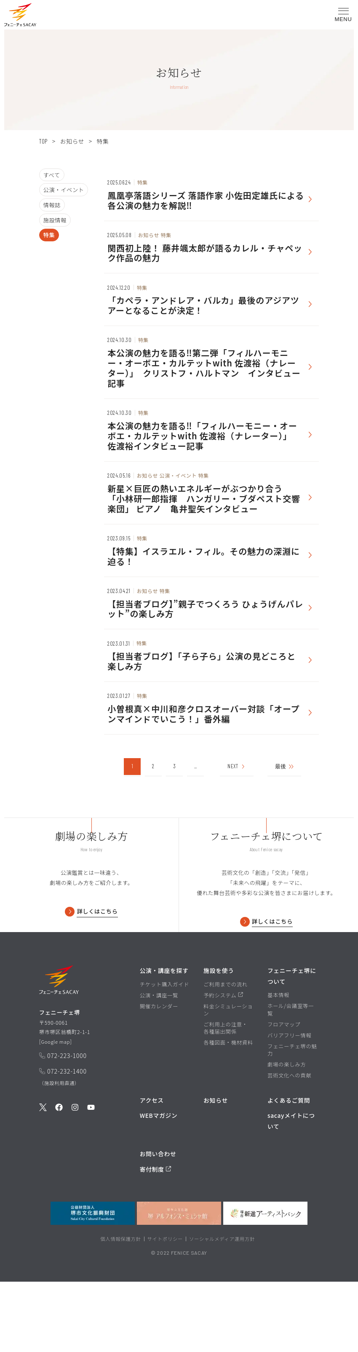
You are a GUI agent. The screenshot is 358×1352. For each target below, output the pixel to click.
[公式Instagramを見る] (75, 1181)
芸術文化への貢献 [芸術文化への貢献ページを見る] (289, 1145)
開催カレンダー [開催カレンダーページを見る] (159, 1076)
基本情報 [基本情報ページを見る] (278, 1065)
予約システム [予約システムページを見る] (223, 1065)
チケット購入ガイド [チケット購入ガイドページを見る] (165, 1054)
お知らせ (72, 141)
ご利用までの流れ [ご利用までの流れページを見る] (225, 1054)
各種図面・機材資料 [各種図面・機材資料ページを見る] (228, 1113)
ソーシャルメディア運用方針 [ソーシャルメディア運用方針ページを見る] (222, 1309)
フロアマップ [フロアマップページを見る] (284, 1094)
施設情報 (55, 220)
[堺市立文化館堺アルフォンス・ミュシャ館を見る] (179, 1283)
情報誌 (52, 205)
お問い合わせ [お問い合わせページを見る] (158, 1224)
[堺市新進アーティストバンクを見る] (265, 1283)
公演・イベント (63, 190)
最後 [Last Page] (288, 812)
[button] (20, 16)
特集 (49, 235)
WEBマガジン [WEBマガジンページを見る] (159, 1185)
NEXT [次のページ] (236, 812)
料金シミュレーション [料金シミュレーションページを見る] (228, 1080)
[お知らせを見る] (211, 196)
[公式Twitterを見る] (43, 1181)
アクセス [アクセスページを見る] (152, 1170)
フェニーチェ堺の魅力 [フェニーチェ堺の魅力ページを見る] (292, 1120)
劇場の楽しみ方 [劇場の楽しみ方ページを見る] (286, 1134)
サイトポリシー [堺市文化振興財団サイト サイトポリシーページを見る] (165, 1309)
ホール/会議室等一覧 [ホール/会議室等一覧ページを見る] (290, 1080)
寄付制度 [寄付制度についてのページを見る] (155, 1239)
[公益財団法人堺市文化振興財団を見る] (93, 1283)
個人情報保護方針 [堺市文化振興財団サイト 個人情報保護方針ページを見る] (120, 1309)
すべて (51, 175)
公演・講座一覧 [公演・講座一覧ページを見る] (159, 1065)
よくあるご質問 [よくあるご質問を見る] (288, 1170)
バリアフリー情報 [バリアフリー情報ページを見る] (289, 1105)
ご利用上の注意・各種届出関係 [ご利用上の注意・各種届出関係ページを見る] (225, 1098)
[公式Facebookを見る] (59, 1181)
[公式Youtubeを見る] (91, 1181)
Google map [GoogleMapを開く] (56, 1113)
